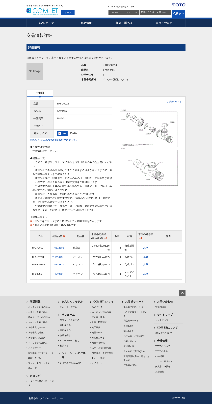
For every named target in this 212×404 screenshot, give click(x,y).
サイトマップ (165, 314)
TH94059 (57, 273)
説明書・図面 (98, 317)
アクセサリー (34, 348)
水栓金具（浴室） (36, 332)
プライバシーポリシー (51, 398)
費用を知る (65, 325)
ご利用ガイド (174, 101)
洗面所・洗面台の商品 (39, 317)
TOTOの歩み (161, 351)
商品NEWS (97, 332)
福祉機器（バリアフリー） (41, 353)
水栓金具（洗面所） (38, 337)
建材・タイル (34, 358)
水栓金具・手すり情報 (102, 353)
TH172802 (58, 247)
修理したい (129, 326)
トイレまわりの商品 (38, 322)
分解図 (40, 92)
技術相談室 (160, 307)
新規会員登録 (147, 12)
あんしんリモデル (72, 301)
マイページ (131, 12)
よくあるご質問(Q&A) (134, 351)
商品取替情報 (98, 342)
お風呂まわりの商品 (38, 312)
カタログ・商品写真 (101, 312)
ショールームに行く (69, 340)
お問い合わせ (163, 12)
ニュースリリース (164, 361)
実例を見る (65, 330)
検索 (178, 14)
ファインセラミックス (39, 363)
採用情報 (159, 371)
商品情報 (86, 23)
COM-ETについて (167, 327)
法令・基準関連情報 (101, 348)
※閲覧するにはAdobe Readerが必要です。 (54, 139)
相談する (64, 345)
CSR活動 (159, 356)
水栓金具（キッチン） (39, 327)
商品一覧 (32, 368)
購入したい (129, 331)
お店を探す (65, 335)
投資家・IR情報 (162, 366)
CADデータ (46, 23)
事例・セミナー (166, 23)
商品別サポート (131, 320)
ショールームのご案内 (70, 362)
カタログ (35, 375)
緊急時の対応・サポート (135, 307)
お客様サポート (134, 301)
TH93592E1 (59, 264)
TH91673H (58, 257)
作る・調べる (126, 23)
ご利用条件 (32, 398)
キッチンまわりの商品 (39, 307)
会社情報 (162, 340)
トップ (68, 12)
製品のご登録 (130, 365)
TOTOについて (162, 346)
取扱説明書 (129, 346)
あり (145, 247)
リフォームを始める (69, 320)
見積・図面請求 (99, 322)
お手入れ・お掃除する (134, 336)
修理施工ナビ (98, 337)
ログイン (116, 12)
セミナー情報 (98, 358)
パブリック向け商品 (38, 342)
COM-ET (103, 301)
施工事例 (96, 327)
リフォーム (68, 314)
